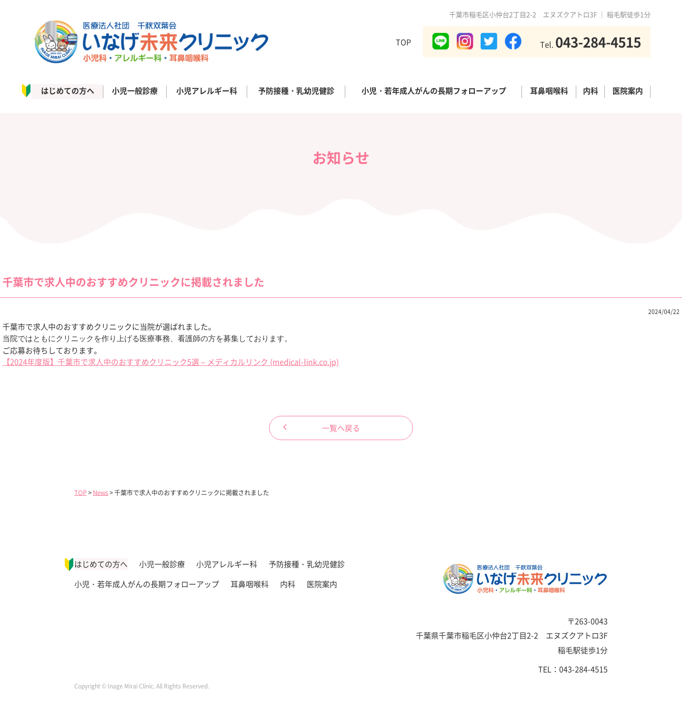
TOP (403, 42)
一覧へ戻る (341, 427)
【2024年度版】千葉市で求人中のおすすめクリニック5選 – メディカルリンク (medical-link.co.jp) (170, 361)
